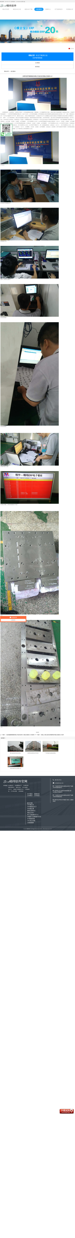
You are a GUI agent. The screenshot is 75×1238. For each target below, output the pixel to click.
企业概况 (37, 62)
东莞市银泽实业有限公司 (15, 768)
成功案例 (39, 9)
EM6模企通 (25, 785)
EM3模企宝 (11, 785)
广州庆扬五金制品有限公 (50, 753)
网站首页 (6, 71)
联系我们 (37, 66)
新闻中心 (48, 9)
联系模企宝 (69, 9)
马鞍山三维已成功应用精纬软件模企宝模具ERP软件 (52, 734)
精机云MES (18, 787)
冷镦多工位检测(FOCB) (18, 789)
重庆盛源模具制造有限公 (15, 753)
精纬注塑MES (11, 787)
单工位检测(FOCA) (32, 814)
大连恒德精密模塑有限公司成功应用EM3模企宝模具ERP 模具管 (20, 734)
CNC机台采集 (14, 791)
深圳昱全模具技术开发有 (33, 753)
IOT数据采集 (31, 818)
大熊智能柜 (20, 791)
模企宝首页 (5, 9)
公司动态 (37, 795)
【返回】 (38, 732)
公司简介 (30, 795)
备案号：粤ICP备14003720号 (45, 828)
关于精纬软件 (59, 9)
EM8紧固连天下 (18, 785)
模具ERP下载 (28, 9)
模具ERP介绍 (17, 9)
